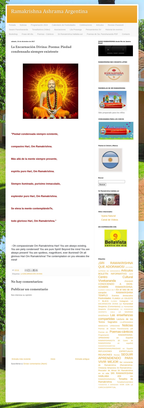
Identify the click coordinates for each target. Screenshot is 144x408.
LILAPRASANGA (126, 322)
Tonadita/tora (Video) (41, 29)
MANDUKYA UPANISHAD (109, 326)
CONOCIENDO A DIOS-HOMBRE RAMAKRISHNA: (115, 285)
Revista (117, 355)
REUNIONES (105, 354)
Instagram (123, 301)
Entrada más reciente (21, 359)
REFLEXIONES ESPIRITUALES (115, 351)
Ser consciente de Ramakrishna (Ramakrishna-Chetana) (115, 365)
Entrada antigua (82, 359)
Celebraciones (86, 25)
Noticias (23, 25)
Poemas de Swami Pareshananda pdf (115, 329)
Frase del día (27, 34)
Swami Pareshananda (18, 29)
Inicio (53, 359)
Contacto (126, 34)
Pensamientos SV (93, 29)
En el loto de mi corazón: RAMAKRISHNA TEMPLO (115, 292)
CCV (131, 274)
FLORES (114, 301)
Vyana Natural (108, 216)
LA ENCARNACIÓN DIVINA (31, 274)
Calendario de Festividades (63, 25)
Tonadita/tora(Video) (125, 382)
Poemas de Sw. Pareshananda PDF (102, 34)
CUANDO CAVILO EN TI (107, 290)
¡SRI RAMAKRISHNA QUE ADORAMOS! (115, 264)
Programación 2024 (39, 25)
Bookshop (13, 34)
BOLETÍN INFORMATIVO (112, 273)
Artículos (100, 25)
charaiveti (128, 281)
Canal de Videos (109, 219)
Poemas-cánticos (121, 331)
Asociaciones (60, 29)
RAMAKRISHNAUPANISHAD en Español (115, 349)
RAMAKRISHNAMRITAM (106, 346)
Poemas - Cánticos (45, 34)
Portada (12, 25)
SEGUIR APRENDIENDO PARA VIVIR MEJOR (115, 358)
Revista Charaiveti (116, 25)
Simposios (111, 368)
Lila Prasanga (76, 29)
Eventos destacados (122, 295)
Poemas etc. (103, 332)
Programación (103, 335)
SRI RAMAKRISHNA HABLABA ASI (115, 374)
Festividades (104, 298)
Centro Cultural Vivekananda (115, 278)
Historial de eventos (113, 29)
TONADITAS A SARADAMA (108, 384)
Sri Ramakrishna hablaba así (70, 34)
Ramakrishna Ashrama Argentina (49, 11)
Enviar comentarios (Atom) (35, 364)
